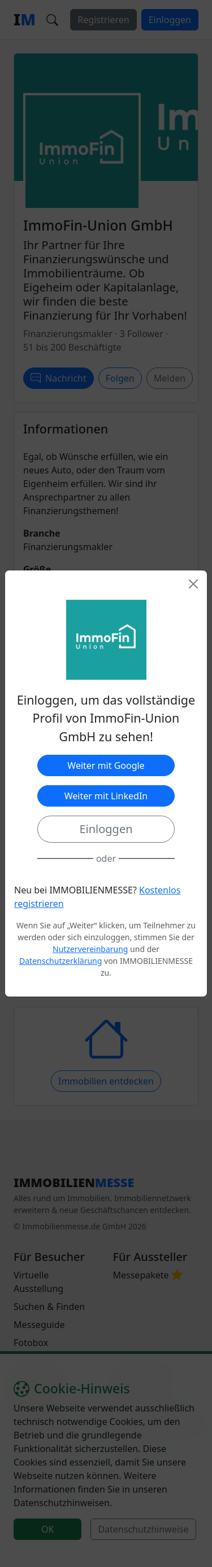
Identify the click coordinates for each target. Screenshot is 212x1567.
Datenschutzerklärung (60, 960)
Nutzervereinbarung (90, 949)
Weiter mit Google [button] (105, 765)
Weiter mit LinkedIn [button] (106, 796)
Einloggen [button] (105, 828)
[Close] (193, 584)
